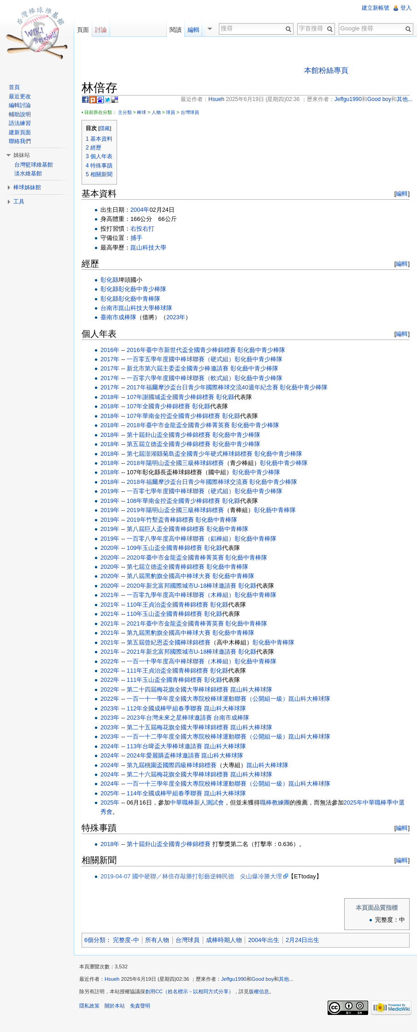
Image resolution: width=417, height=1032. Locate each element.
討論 (101, 29)
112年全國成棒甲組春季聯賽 (164, 708)
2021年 (109, 594)
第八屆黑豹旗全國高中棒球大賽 (169, 576)
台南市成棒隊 (231, 717)
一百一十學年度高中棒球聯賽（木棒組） (181, 661)
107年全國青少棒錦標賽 (158, 406)
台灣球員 (190, 112)
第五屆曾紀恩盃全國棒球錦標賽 (169, 642)
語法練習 (20, 123)
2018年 (109, 397)
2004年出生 (263, 940)
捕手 (136, 237)
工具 (18, 201)
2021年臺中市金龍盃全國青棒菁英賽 (175, 623)
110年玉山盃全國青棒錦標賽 (164, 613)
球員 (170, 112)
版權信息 (259, 991)
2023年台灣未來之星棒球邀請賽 (169, 717)
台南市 (109, 307)
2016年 (109, 349)
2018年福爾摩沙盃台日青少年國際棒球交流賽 (187, 481)
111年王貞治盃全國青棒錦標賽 (167, 670)
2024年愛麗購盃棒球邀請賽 (163, 755)
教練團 (281, 802)
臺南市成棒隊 (118, 317)
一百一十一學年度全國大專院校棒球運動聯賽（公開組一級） (207, 698)
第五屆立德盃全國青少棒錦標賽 (169, 444)
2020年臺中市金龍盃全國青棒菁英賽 (175, 557)
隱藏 (105, 128)
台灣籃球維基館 (33, 164)
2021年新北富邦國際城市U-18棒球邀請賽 (181, 651)
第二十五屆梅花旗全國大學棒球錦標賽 (178, 727)
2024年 (109, 746)
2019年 (109, 491)
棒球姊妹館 (27, 187)
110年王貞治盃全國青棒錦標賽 (167, 604)
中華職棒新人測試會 (197, 802)
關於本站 (115, 1005)
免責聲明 (140, 1005)
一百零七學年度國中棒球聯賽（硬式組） (181, 491)
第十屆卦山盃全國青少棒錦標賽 (169, 434)
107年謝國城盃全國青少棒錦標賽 (170, 397)
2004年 (139, 209)
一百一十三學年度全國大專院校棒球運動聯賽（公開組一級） (207, 783)
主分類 (125, 112)
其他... (286, 979)
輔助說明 (20, 114)
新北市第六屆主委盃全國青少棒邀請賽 (178, 368)
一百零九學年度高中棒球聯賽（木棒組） (181, 594)
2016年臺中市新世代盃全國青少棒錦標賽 (181, 349)
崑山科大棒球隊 (251, 689)
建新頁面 (20, 132)
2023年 (175, 317)
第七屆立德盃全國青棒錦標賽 (166, 566)
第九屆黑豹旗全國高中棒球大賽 (169, 632)
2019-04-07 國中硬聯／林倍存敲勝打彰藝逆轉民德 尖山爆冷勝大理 (191, 876)
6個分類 (95, 940)
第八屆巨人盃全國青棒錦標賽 (166, 528)
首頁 (14, 87)
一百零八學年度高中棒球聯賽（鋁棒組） (181, 538)
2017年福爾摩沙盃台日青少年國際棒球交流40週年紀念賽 (202, 387)
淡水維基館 (28, 173)
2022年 (109, 661)
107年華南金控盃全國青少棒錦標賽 (173, 415)
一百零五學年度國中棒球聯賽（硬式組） (181, 359)
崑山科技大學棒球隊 (145, 307)
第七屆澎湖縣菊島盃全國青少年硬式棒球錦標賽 (190, 453)
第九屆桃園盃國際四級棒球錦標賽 (172, 765)
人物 (156, 112)
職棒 (266, 802)
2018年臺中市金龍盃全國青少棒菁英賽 (178, 425)
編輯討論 (20, 105)
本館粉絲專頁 (326, 70)
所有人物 (157, 940)
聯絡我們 (20, 141)
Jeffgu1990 (234, 979)
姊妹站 (21, 155)
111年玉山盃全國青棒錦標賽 (164, 679)
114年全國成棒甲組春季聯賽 (164, 793)
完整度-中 (126, 940)
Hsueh (112, 979)
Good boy (263, 979)
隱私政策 (89, 1005)
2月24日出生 (302, 940)
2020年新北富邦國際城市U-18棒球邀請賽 (181, 585)
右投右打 (142, 228)
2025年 (109, 793)
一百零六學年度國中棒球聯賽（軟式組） (181, 378)
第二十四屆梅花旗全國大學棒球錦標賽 (178, 689)
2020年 (109, 547)
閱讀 (178, 29)
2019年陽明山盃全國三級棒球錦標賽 (175, 510)
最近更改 (20, 96)
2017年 (109, 359)
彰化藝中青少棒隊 (142, 289)
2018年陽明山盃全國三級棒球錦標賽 (175, 462)
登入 (405, 8)
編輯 (402, 193)
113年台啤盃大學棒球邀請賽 (164, 746)
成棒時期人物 (224, 940)
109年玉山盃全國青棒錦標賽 (164, 547)
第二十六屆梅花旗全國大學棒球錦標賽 (178, 774)
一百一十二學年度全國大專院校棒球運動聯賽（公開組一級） (207, 736)
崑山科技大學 (148, 247)
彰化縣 (109, 279)
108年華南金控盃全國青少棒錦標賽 (173, 500)
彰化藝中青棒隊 (139, 298)
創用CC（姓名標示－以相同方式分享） (189, 991)
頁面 (83, 29)
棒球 (141, 112)
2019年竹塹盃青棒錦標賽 (160, 519)
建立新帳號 (375, 8)
